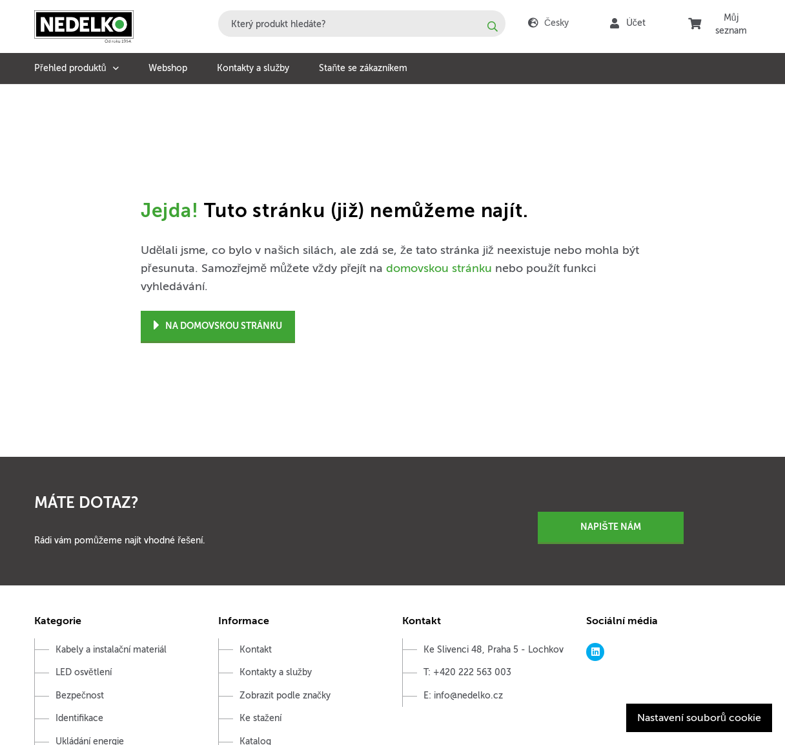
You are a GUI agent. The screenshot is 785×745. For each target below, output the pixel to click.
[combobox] (361, 23)
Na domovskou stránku (218, 326)
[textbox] (361, 23)
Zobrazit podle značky (285, 695)
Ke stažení (260, 718)
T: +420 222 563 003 (467, 672)
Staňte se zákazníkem (363, 68)
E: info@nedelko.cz (463, 695)
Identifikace (79, 718)
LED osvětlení (84, 672)
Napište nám (610, 526)
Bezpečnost (80, 695)
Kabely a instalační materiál (111, 650)
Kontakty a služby (253, 68)
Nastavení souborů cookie (699, 718)
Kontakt (256, 650)
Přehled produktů (70, 68)
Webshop (167, 68)
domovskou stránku (439, 268)
